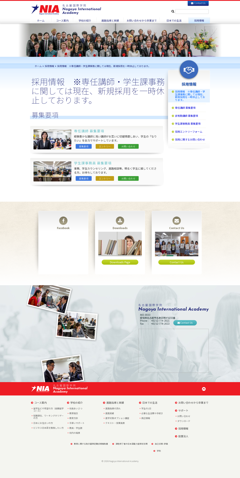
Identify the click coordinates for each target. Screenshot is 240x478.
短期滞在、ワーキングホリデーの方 (48, 417)
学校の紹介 (75, 402)
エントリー (105, 146)
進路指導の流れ (112, 408)
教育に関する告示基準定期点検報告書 (88, 443)
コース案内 (39, 402)
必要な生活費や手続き (152, 413)
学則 (157, 450)
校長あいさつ (75, 408)
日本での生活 (148, 402)
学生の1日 (146, 408)
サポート (181, 410)
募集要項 (83, 146)
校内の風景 (74, 432)
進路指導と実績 (113, 402)
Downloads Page (120, 262)
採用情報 (181, 428)
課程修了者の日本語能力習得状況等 (129, 443)
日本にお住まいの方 (43, 423)
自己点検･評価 (160, 443)
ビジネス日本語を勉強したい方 (48, 427)
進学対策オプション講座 (117, 418)
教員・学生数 (75, 428)
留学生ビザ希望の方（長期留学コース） (48, 409)
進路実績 (109, 413)
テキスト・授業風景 (115, 423)
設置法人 (181, 436)
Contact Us (198, 3)
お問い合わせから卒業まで (191, 402)
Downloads (120, 223)
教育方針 (73, 418)
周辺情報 (145, 418)
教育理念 (73, 413)
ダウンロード (183, 421)
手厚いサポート (76, 423)
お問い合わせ (128, 146)
